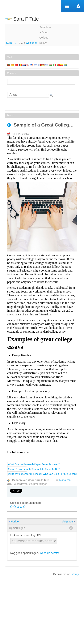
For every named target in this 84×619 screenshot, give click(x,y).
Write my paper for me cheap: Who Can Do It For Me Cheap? (42, 474)
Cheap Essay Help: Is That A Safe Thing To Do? (34, 469)
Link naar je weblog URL (25, 535)
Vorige (15, 521)
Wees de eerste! (49, 553)
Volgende (67, 521)
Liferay (75, 574)
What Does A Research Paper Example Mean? (34, 464)
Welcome (31, 42)
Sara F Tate (12, 42)
